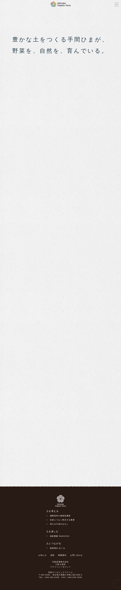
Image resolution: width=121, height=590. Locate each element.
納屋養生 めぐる (57, 548)
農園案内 (62, 555)
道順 (52, 555)
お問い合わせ (76, 555)
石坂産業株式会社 (60, 562)
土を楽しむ (52, 531)
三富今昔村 (60, 564)
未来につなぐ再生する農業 (62, 520)
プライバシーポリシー (60, 567)
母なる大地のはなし (59, 524)
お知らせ (42, 555)
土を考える (52, 511)
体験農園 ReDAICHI (60, 536)
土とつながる (53, 543)
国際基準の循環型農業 (60, 516)
